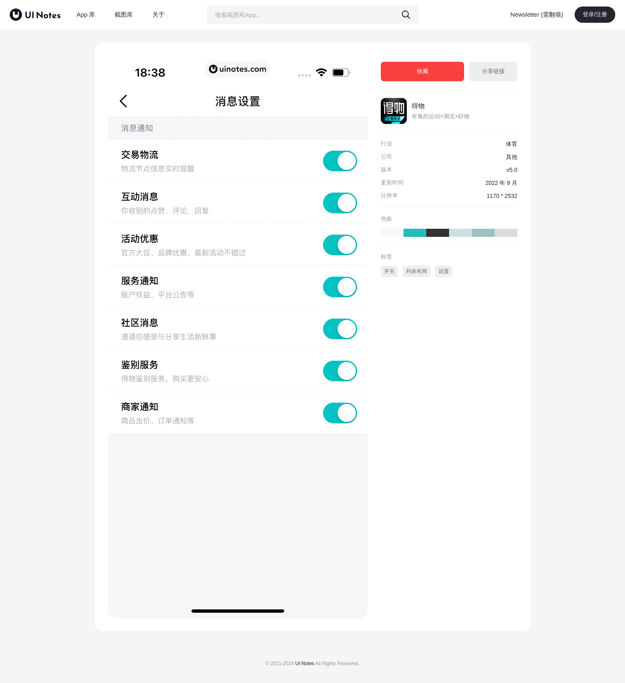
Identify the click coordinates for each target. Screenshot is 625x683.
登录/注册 (595, 14)
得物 (418, 105)
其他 (511, 157)
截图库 (124, 14)
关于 (158, 14)
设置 (443, 271)
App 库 (86, 14)
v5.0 (512, 170)
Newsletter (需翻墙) (536, 14)
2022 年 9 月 (501, 183)
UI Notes (304, 663)
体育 (511, 144)
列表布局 (416, 271)
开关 (389, 271)
